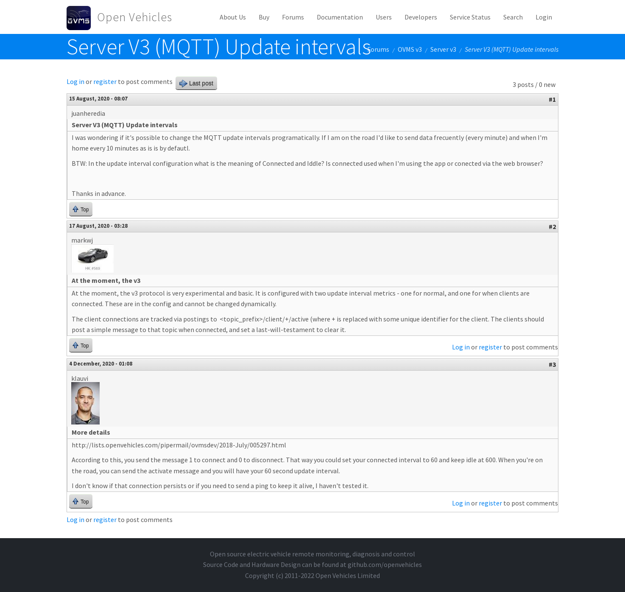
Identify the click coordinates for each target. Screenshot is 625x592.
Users (384, 17)
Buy (264, 17)
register (105, 81)
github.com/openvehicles (385, 564)
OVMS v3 (410, 49)
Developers (421, 17)
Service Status (470, 17)
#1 (552, 99)
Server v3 (443, 49)
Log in (75, 81)
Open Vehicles (134, 17)
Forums (293, 17)
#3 (552, 364)
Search (513, 17)
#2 (552, 226)
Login (544, 17)
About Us (233, 17)
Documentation (340, 17)
